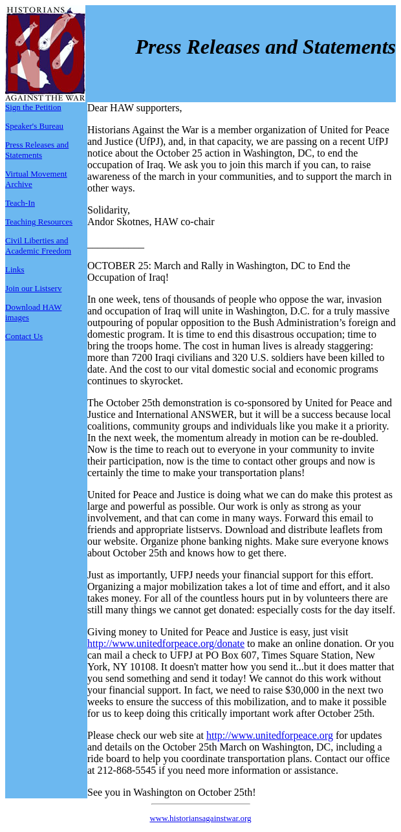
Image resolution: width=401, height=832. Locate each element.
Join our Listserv (33, 288)
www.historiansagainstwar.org (200, 818)
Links (15, 269)
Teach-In (20, 203)
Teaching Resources (38, 221)
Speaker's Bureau (34, 126)
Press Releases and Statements (37, 150)
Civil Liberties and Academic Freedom (38, 245)
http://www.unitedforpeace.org (269, 735)
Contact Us (24, 336)
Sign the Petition (33, 107)
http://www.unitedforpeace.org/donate (165, 643)
